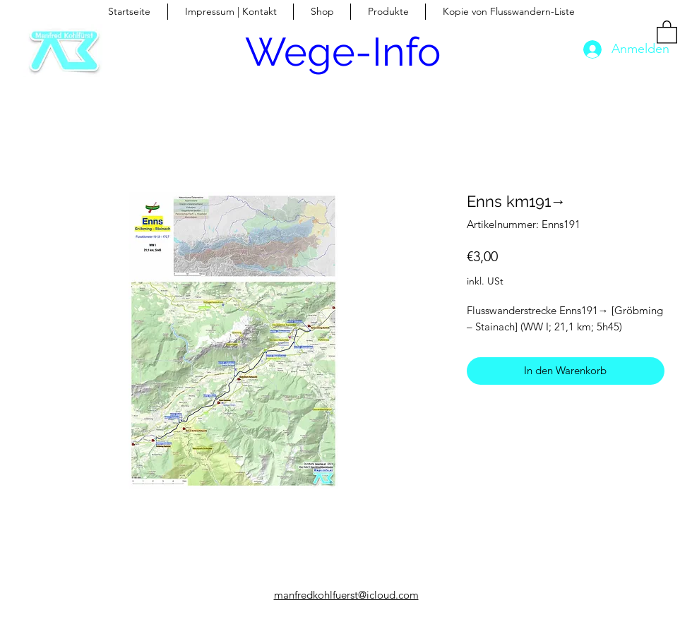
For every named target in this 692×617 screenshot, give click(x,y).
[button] (667, 31)
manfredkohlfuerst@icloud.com (346, 594)
